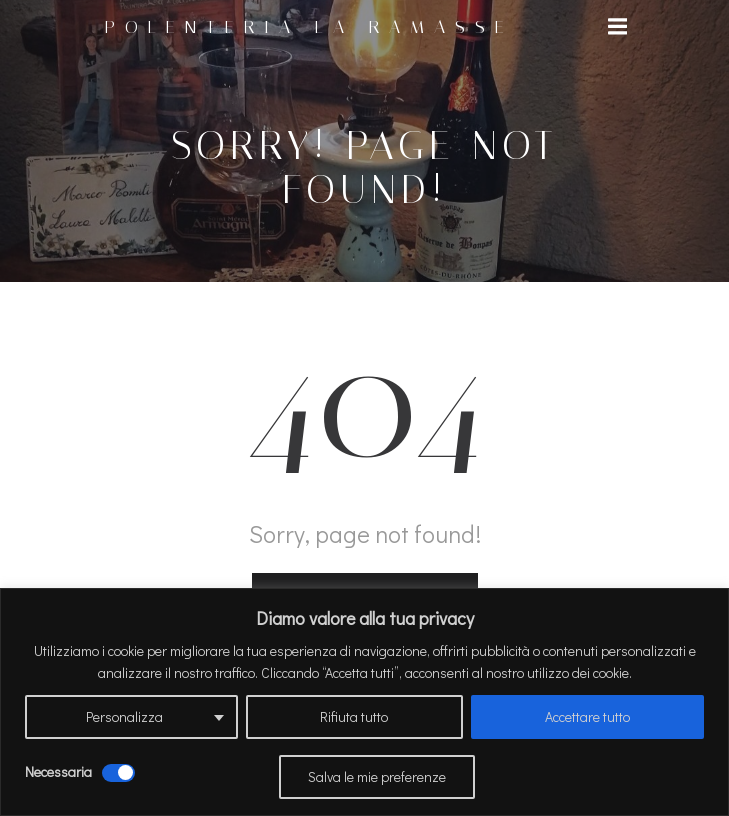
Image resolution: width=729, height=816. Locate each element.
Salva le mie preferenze (377, 776)
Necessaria (58, 771)
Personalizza (124, 716)
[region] (364, 702)
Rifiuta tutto (354, 716)
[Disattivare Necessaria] (118, 773)
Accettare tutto (587, 716)
